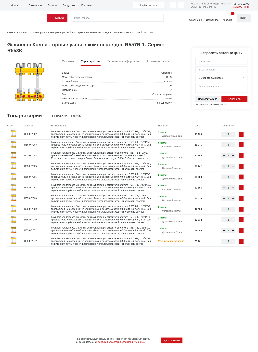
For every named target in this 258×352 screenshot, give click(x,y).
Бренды (52, 5)
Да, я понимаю (172, 340)
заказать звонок (241, 7)
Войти (243, 17)
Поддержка (69, 5)
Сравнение (195, 19)
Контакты (86, 5)
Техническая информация (123, 61)
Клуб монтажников (150, 5)
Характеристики (91, 61)
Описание (68, 61)
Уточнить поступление (171, 241)
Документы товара (157, 61)
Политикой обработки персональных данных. (120, 342)
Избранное (212, 19)
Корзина (228, 17)
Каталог (59, 17)
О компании (35, 5)
